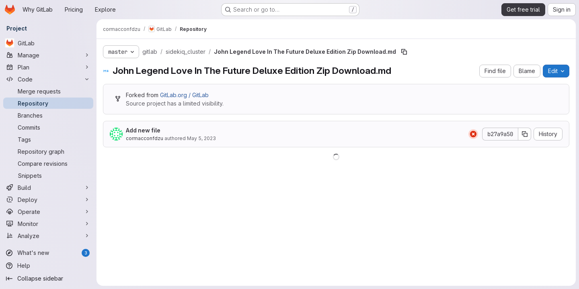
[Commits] (48, 127)
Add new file (143, 130)
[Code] (48, 79)
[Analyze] (48, 235)
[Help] (48, 265)
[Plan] (48, 67)
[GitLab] (48, 43)
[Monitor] (48, 223)
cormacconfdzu (144, 138)
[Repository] (48, 103)
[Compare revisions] (48, 163)
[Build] (48, 187)
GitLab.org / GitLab (184, 95)
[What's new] (48, 252)
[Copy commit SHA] (524, 134)
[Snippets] (48, 175)
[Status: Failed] (473, 134)
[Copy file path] (404, 51)
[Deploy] (48, 199)
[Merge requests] (48, 91)
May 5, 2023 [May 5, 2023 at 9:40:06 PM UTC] (201, 138)
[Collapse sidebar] (48, 278)
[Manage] (48, 55)
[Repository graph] (48, 151)
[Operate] (48, 211)
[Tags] (48, 139)
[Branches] (48, 115)
